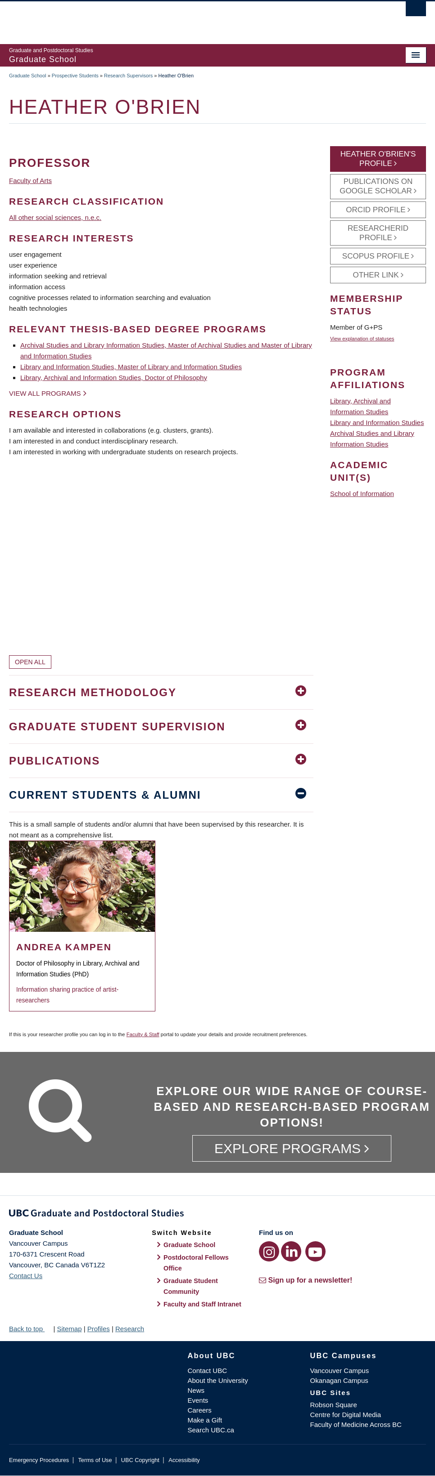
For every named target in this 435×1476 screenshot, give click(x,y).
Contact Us (25, 1275)
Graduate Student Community (190, 1286)
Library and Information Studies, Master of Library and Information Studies (131, 367)
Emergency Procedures (39, 1460)
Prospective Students (75, 75)
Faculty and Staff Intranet (202, 1304)
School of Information (362, 493)
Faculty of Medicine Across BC (356, 1424)
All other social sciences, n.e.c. (55, 217)
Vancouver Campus (339, 1370)
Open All (30, 662)
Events (197, 1400)
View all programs (45, 393)
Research (129, 1329)
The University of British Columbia (186, 18)
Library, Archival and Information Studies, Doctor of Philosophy (113, 377)
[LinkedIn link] (291, 1251)
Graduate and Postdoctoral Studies (217, 1214)
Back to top (30, 1329)
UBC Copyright (140, 1460)
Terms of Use (95, 1460)
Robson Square (333, 1405)
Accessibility (183, 1460)
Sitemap (69, 1329)
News (195, 1390)
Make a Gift (204, 1420)
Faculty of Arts (30, 180)
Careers (199, 1410)
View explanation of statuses (362, 338)
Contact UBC (207, 1370)
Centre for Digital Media (345, 1414)
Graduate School (27, 75)
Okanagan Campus (339, 1380)
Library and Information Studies (377, 422)
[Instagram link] (269, 1251)
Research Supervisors (128, 75)
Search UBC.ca (210, 1430)
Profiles (98, 1329)
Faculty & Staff (143, 1034)
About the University (217, 1380)
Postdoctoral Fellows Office (196, 1263)
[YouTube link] (315, 1251)
